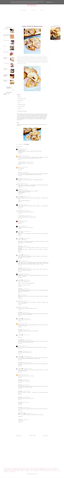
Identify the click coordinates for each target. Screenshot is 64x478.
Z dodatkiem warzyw (43, 469)
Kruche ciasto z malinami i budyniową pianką (6, 75)
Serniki (36, 468)
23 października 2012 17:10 (27, 356)
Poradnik (50, 470)
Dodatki (40, 470)
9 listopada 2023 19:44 (26, 407)
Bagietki (14, 470)
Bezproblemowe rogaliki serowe (6, 35)
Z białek (11, 470)
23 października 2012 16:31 (27, 351)
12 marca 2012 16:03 (23, 323)
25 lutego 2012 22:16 (24, 189)
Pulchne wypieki (27, 469)
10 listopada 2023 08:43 (29, 413)
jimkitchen (20, 172)
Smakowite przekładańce (22, 468)
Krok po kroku (6, 471)
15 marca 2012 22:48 (25, 329)
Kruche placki (48, 468)
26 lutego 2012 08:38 (27, 215)
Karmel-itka (20, 210)
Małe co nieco (6, 470)
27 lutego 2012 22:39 (26, 280)
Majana (19, 189)
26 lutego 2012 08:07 (25, 210)
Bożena (19, 374)
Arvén (19, 204)
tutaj (17, 116)
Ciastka (28, 468)
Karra (19, 183)
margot (19, 167)
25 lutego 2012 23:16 (26, 196)
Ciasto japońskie (6, 63)
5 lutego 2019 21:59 (25, 379)
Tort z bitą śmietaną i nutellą (5, 58)
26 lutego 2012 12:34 (27, 231)
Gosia (19, 226)
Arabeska (32, 5)
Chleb (52, 468)
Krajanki (22, 470)
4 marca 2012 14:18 (26, 318)
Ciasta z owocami (6, 468)
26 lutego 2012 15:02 (26, 238)
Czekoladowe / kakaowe (56, 470)
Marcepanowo (36, 470)
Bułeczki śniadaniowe (7, 469)
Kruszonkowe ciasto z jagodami (6, 81)
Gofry (31, 470)
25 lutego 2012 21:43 (25, 178)
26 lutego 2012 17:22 (25, 246)
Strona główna (32, 435)
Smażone (22, 469)
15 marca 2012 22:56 (26, 334)
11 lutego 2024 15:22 (25, 419)
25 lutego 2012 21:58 (23, 183)
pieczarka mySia (21, 215)
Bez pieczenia (56, 468)
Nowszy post (19, 435)
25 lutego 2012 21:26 (24, 167)
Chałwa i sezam (12, 471)
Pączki (5, 46)
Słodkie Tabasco (21, 231)
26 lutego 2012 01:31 (23, 204)
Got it (53, 2)
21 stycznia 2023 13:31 (26, 397)
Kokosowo (32, 468)
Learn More (48, 2)
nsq (18, 323)
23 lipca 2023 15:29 (25, 402)
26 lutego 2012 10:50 (23, 226)
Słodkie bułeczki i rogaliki (15, 469)
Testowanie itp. (27, 470)
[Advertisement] (27, 17)
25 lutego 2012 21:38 (25, 172)
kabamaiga (20, 178)
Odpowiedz (20, 153)
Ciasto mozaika (6, 40)
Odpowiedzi (21, 411)
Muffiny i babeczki (41, 468)
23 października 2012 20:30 (27, 368)
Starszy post (45, 435)
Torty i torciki (49, 469)
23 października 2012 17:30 (27, 362)
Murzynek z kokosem (6, 69)
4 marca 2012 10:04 (25, 312)
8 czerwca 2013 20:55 (24, 374)
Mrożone (18, 470)
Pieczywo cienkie (45, 470)
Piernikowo (54, 469)
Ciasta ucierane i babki (14, 468)
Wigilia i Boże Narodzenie (34, 469)
